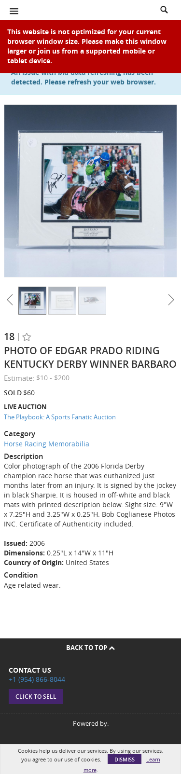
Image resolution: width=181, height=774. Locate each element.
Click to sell (35, 696)
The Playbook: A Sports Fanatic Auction (60, 417)
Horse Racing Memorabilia (46, 443)
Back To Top (90, 647)
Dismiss (124, 759)
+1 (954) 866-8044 (37, 679)
